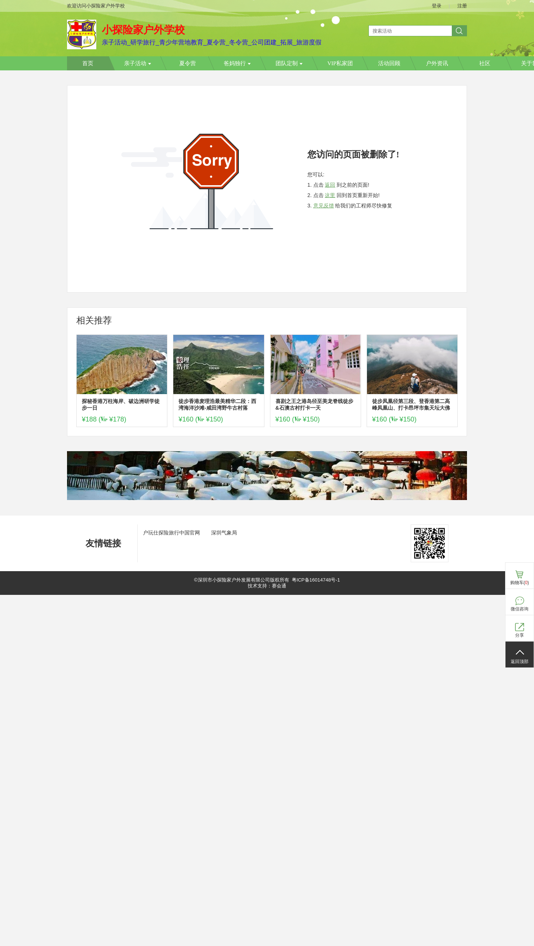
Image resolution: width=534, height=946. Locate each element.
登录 (436, 6)
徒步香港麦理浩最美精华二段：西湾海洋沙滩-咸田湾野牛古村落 (217, 404)
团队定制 (289, 63)
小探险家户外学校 (143, 30)
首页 (87, 63)
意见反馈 (323, 206)
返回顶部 (519, 661)
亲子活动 (137, 63)
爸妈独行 (237, 63)
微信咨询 (519, 609)
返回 (330, 185)
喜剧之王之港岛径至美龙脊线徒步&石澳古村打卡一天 (314, 404)
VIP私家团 (340, 63)
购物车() (519, 582)
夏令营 (187, 63)
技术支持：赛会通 (267, 586)
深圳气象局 (224, 532)
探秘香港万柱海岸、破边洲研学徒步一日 (121, 404)
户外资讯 (437, 63)
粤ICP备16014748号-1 (316, 580)
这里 (330, 195)
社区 (484, 63)
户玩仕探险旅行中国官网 (171, 532)
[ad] (267, 498)
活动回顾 (389, 63)
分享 (519, 635)
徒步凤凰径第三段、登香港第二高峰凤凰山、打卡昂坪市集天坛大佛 (411, 404)
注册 (462, 6)
